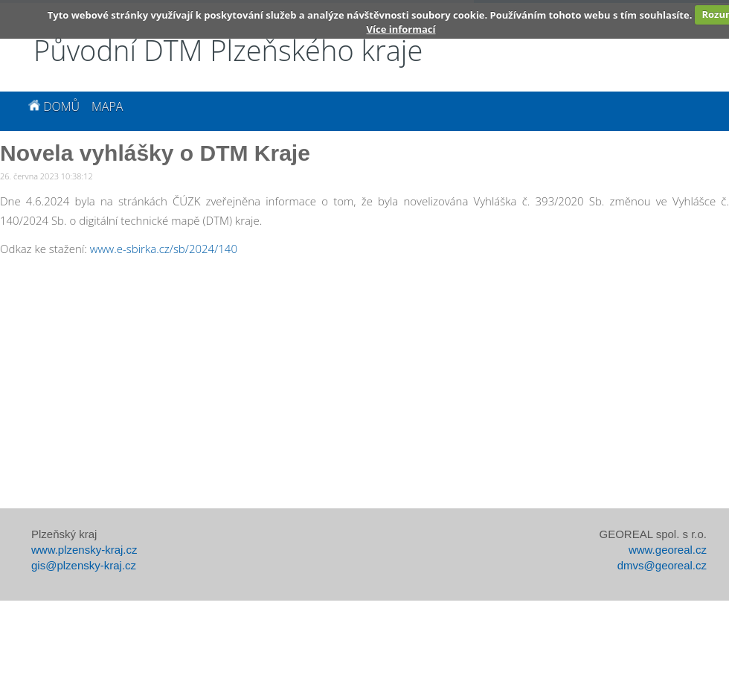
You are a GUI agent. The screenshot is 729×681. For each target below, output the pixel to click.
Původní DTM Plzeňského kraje (228, 50)
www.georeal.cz (668, 549)
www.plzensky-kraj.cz (84, 549)
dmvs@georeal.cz (662, 565)
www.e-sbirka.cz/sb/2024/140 (163, 248)
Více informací (401, 29)
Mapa (107, 106)
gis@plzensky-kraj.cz (83, 565)
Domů (54, 106)
